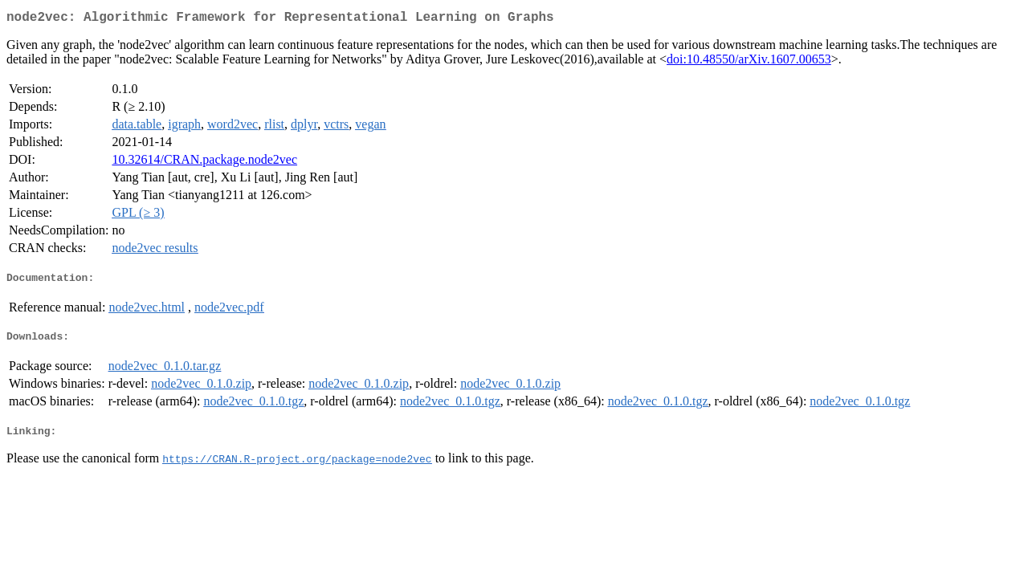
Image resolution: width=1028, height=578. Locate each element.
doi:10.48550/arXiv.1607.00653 (749, 62)
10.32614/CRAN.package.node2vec (204, 162)
